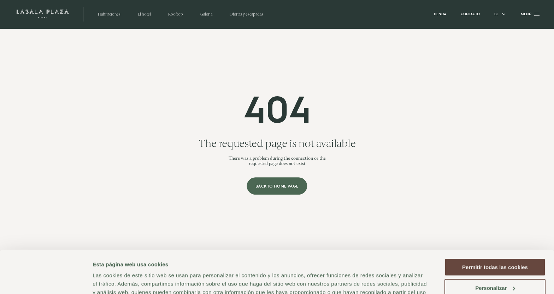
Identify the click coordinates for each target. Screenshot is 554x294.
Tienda (440, 14)
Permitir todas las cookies (495, 227)
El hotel (144, 14)
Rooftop (175, 14)
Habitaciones (109, 14)
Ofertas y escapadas (246, 14)
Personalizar (495, 248)
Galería (206, 14)
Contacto (470, 14)
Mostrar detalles (113, 280)
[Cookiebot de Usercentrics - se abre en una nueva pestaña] (46, 280)
